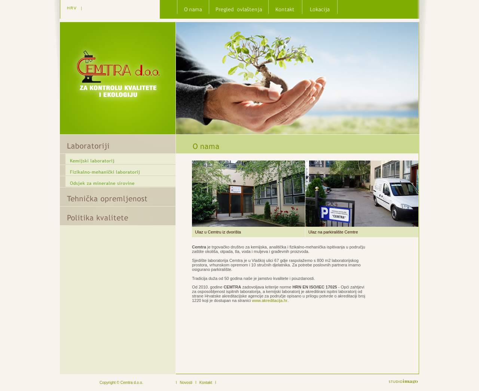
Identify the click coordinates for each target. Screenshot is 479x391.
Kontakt (205, 383)
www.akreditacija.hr (269, 300)
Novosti (186, 383)
